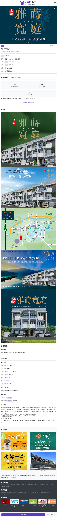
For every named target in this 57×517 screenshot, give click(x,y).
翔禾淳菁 (3, 486)
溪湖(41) (48, 492)
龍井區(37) (18, 494)
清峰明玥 (41, 484)
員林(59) (26, 492)
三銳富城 (36, 484)
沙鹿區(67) (21, 492)
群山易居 (8, 484)
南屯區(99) (9, 492)
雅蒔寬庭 (3, 484)
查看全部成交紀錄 (28, 102)
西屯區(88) (15, 492)
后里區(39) (8, 494)
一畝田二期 (8, 486)
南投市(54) (43, 492)
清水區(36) (24, 494)
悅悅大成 (24, 484)
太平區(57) (37, 492)
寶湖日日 (46, 484)
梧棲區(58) (32, 492)
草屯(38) (13, 494)
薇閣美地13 (18, 484)
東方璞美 (13, 484)
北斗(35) (30, 494)
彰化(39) (3, 494)
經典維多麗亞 (30, 484)
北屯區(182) (3, 492)
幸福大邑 (51, 484)
